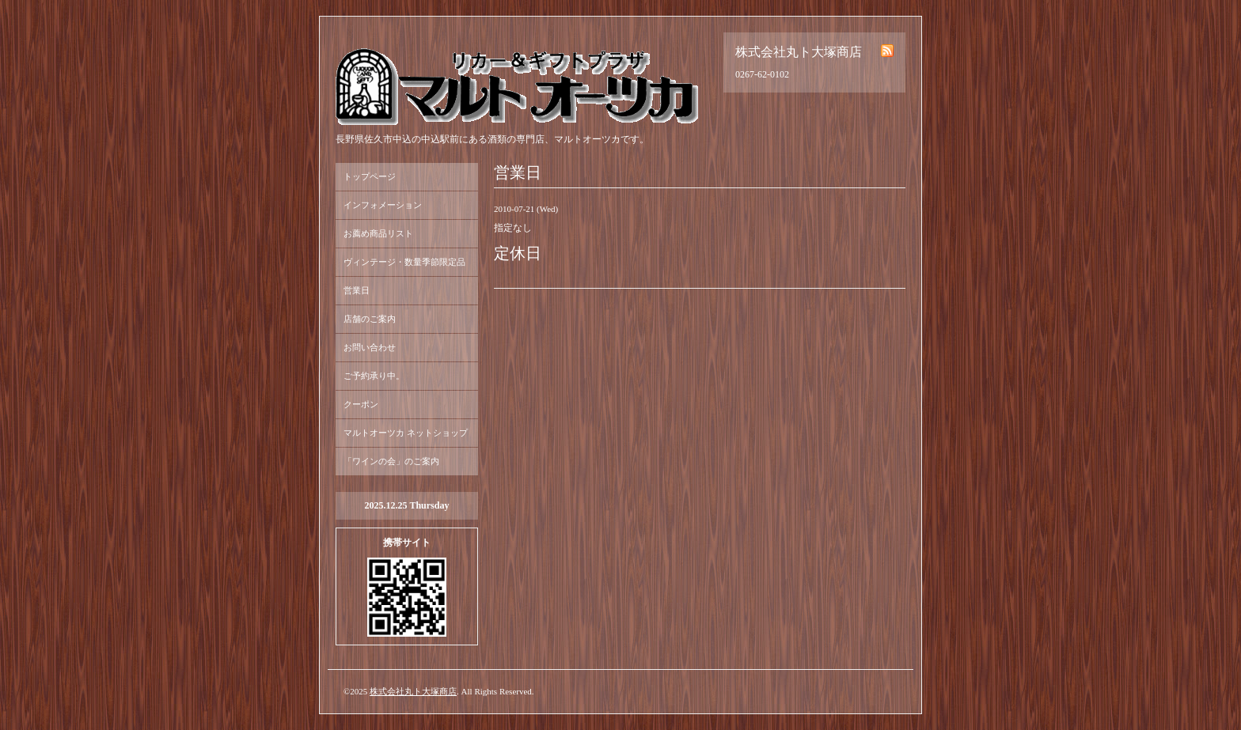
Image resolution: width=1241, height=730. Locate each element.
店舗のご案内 (369, 318)
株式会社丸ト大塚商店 (413, 691)
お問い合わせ (369, 347)
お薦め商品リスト (378, 233)
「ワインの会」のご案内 (391, 461)
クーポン (360, 404)
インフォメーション (382, 205)
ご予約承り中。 (373, 375)
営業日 (356, 290)
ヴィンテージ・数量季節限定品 (404, 262)
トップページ (369, 176)
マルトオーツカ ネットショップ (405, 432)
